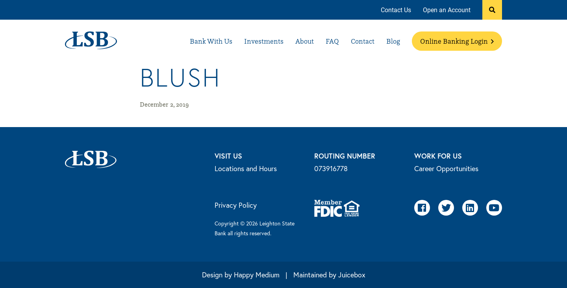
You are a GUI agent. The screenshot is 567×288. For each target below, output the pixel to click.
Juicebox (351, 274)
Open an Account (447, 10)
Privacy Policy (236, 205)
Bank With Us (211, 41)
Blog (393, 41)
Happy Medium (257, 274)
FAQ (332, 41)
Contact (362, 41)
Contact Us (396, 10)
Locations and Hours (246, 168)
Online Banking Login (457, 41)
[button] (492, 10)
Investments (264, 41)
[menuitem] (396, 10)
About (304, 41)
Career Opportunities (446, 168)
